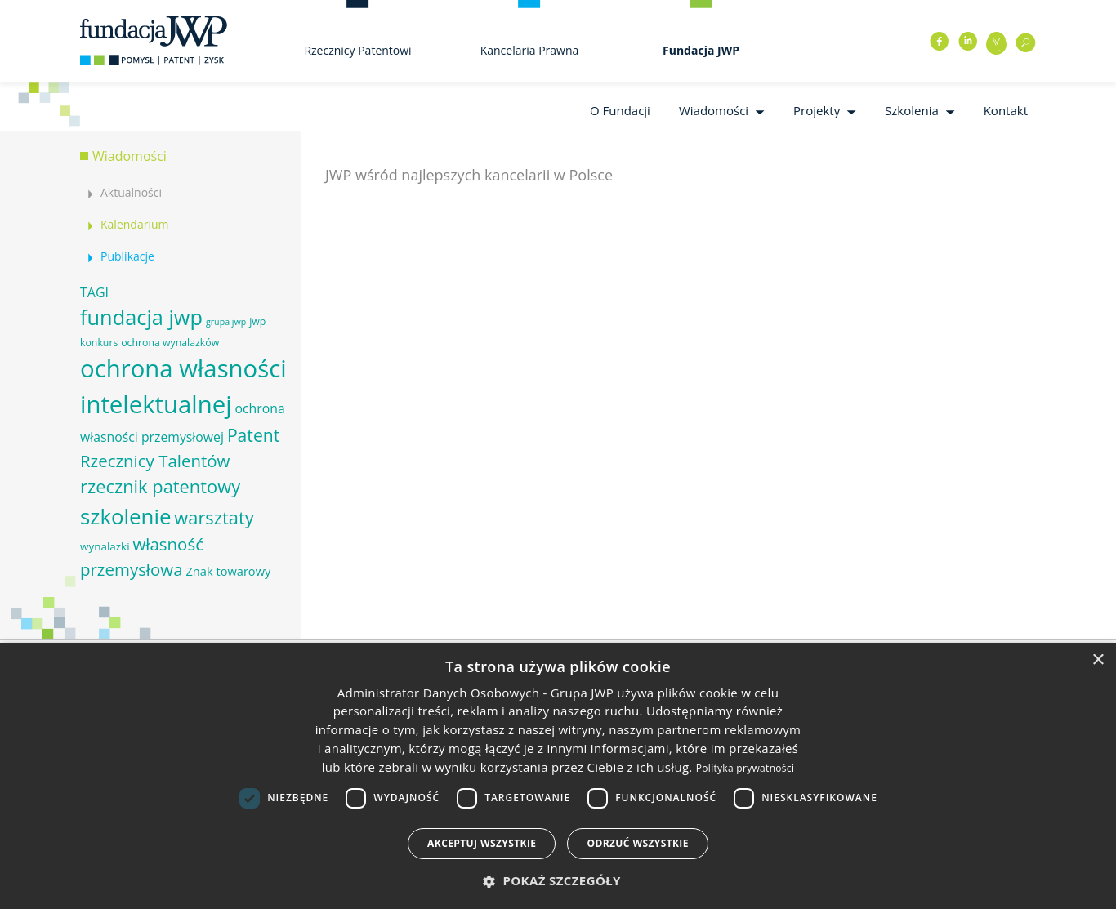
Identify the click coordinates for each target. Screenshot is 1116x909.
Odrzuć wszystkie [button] (637, 843)
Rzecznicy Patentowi (357, 50)
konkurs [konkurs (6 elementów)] (99, 343)
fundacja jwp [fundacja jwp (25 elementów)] (141, 317)
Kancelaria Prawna (529, 50)
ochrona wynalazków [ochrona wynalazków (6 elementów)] (170, 343)
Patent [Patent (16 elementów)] (253, 435)
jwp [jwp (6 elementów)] (257, 321)
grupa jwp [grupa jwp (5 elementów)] (226, 322)
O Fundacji (620, 110)
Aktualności (131, 192)
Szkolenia (912, 110)
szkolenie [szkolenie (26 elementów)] (125, 516)
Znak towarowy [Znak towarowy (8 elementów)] (227, 571)
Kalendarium (134, 224)
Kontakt (1006, 110)
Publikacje (127, 256)
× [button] (1097, 660)
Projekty (816, 110)
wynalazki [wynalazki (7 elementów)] (105, 546)
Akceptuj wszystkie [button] (481, 843)
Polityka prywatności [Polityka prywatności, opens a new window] (745, 768)
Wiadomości (713, 110)
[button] (558, 880)
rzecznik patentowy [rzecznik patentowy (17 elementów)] (160, 486)
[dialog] (558, 776)
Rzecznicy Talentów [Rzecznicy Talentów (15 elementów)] (155, 460)
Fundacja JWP (701, 50)
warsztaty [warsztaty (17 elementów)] (213, 517)
